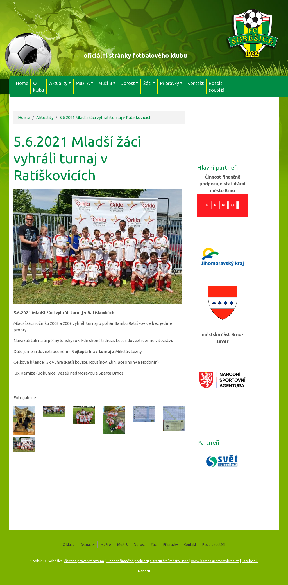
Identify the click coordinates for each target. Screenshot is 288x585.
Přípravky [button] (169, 83)
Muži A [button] (83, 83)
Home (22, 83)
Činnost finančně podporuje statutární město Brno (147, 561)
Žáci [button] (147, 83)
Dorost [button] (128, 83)
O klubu (38, 87)
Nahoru (144, 571)
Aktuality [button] (58, 83)
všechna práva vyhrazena (84, 561)
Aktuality (44, 117)
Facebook (250, 561)
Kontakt (195, 83)
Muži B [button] (105, 83)
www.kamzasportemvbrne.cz (215, 561)
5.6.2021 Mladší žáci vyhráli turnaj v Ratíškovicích (105, 117)
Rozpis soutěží (216, 87)
